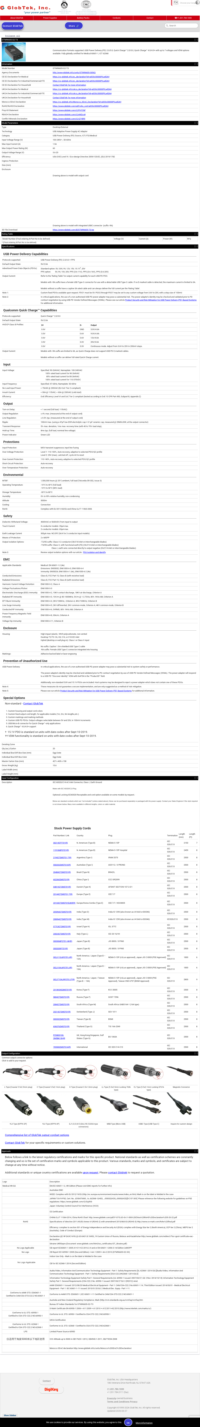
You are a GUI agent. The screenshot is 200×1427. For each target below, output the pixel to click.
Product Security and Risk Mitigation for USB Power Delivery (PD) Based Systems (161, 300)
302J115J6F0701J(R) (62, 957)
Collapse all (12, 36)
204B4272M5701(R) (62, 872)
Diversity (111, 1398)
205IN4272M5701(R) (62, 912)
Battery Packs (83, 18)
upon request (90, 1172)
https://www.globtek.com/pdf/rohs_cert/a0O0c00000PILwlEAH (80, 106)
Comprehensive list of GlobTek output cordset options (37, 1135)
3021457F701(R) (60, 843)
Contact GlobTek (33, 703)
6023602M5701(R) (61, 879)
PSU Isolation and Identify (94, 552)
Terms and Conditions (118, 1401)
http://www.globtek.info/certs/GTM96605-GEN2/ (74, 72)
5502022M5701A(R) (62, 865)
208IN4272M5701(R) (62, 919)
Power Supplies (50, 18)
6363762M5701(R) (61, 1026)
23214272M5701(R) (62, 1012)
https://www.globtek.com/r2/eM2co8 (69, 114)
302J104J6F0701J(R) (62, 967)
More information (144, 1423)
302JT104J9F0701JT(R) (64, 979)
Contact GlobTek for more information (69, 85)
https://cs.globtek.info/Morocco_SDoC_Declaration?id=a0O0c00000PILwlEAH (87, 102)
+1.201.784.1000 (183, 18)
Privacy (133, 1401)
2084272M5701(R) (61, 1004)
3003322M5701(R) (61, 1019)
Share (72, 26)
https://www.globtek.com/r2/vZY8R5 (69, 119)
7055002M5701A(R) (62, 1047)
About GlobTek (16, 18)
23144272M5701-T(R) (63, 894)
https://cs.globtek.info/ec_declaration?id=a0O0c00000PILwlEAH (81, 77)
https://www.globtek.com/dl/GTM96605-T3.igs (73, 230)
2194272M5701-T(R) (62, 857)
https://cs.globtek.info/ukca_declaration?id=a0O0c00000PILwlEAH (82, 89)
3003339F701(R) (60, 948)
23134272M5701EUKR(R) (64, 903)
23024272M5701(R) (62, 934)
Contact (149, 18)
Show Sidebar (10, 1415)
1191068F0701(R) (61, 850)
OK (128, 1423)
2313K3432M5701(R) (62, 990)
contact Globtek (117, 1172)
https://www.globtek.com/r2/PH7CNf (69, 110)
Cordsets (117, 18)
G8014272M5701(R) (62, 887)
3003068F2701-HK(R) (62, 941)
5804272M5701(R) (61, 997)
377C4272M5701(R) (62, 926)
